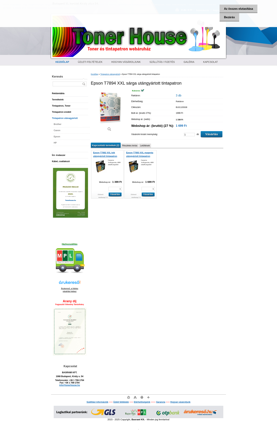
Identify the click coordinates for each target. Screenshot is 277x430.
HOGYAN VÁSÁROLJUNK (126, 62)
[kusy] (189, 134)
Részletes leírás (129, 145)
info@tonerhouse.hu (69, 385)
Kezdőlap (94, 74)
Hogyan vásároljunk (180, 402)
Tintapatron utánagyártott (110, 74)
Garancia (160, 402)
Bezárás (229, 17)
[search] (84, 84)
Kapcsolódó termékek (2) (105, 145)
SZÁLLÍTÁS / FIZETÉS (162, 62)
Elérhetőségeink (142, 402)
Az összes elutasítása (238, 8)
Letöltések (145, 145)
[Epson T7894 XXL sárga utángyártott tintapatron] (109, 111)
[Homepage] (62, 61)
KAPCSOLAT (210, 62)
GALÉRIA (189, 62)
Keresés (57, 76)
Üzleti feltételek (121, 402)
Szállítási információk (97, 402)
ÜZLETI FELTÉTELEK (90, 62)
